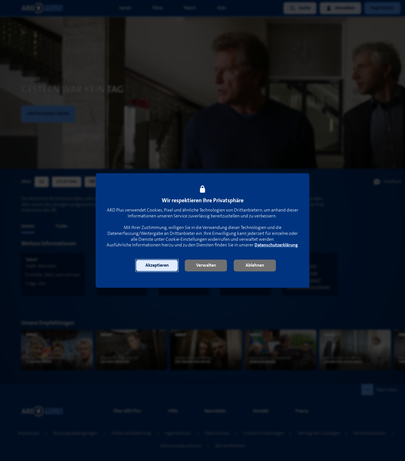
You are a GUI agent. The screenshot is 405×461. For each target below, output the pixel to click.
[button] (157, 265)
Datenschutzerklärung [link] (276, 245)
